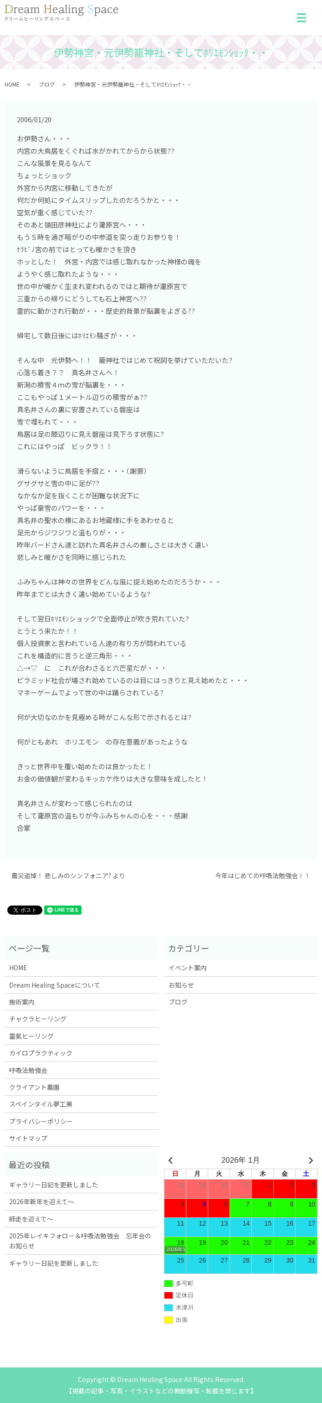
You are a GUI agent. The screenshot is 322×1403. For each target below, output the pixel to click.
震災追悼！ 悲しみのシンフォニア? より (68, 875)
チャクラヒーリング (37, 1018)
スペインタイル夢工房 (40, 1103)
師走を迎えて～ (31, 1218)
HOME (12, 84)
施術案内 (22, 1001)
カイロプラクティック (40, 1052)
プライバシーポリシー (41, 1121)
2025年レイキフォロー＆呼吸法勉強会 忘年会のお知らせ (80, 1240)
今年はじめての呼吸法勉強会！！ (263, 875)
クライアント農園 (34, 1087)
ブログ (47, 84)
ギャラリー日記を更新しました (53, 1184)
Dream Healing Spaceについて (54, 984)
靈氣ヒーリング (31, 1036)
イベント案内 (188, 967)
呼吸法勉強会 (28, 1070)
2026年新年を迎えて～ (41, 1201)
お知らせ (181, 984)
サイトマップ (28, 1138)
